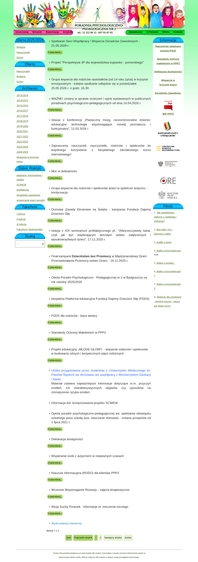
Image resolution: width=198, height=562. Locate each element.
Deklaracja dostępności (168, 72)
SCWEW (21, 185)
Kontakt (178, 31)
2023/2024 (22, 147)
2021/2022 (22, 137)
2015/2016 (22, 106)
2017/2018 (22, 116)
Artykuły (68, 31)
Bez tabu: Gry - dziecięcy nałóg (163, 232)
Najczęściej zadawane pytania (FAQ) (168, 48)
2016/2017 (22, 111)
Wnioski (37, 31)
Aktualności (136, 31)
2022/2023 (22, 142)
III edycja (21, 224)
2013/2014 (22, 95)
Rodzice (21, 47)
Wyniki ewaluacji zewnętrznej (66, 524)
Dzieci (20, 58)
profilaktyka (23, 190)
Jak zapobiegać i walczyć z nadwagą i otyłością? (165, 217)
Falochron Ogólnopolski (29, 229)
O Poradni (152, 31)
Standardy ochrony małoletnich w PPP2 (168, 61)
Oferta (165, 31)
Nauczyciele (23, 52)
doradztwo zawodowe (28, 195)
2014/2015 (22, 101)
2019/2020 (22, 126)
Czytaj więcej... (55, 52)
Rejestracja (52, 31)
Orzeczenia (21, 31)
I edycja (21, 214)
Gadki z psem (164, 242)
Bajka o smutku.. (166, 263)
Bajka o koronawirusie (169, 251)
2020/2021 (22, 131)
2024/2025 (22, 152)
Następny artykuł (113, 538)
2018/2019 (22, 121)
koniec (128, 538)
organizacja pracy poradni (31, 200)
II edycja (21, 219)
